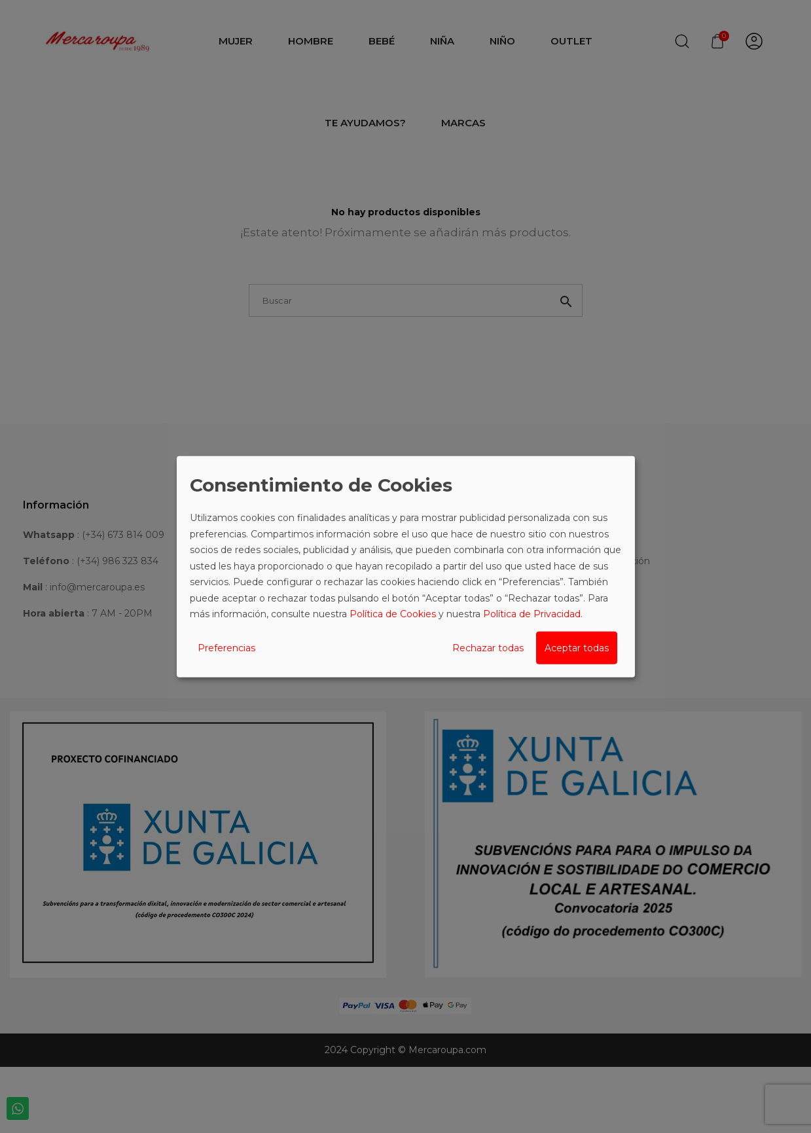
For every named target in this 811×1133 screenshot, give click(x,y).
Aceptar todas (577, 647)
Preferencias (226, 647)
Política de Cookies (393, 614)
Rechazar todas (488, 647)
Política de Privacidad (532, 614)
